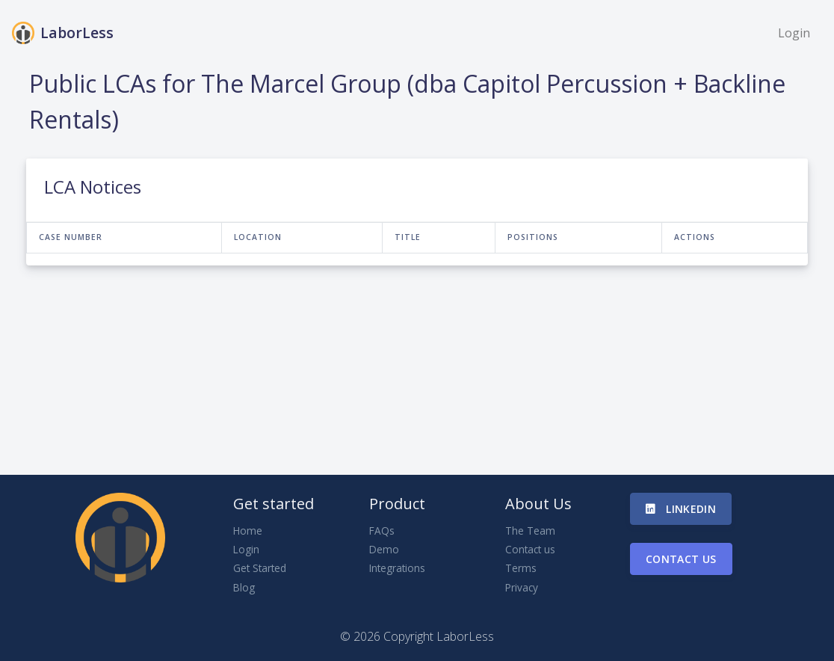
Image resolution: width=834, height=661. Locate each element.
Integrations (397, 568)
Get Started (259, 568)
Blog (244, 587)
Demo (384, 549)
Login (794, 33)
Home (247, 530)
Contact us (530, 549)
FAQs (382, 530)
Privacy (521, 587)
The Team (530, 530)
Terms (521, 568)
